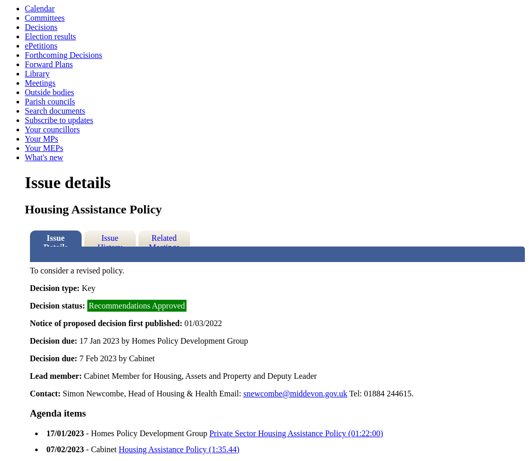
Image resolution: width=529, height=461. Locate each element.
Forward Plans (49, 64)
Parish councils (50, 101)
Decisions (41, 27)
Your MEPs (44, 148)
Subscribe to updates (59, 120)
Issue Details (55, 240)
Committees (45, 17)
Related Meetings (164, 240)
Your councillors (52, 129)
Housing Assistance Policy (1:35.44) (179, 449)
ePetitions (41, 45)
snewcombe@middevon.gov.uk (295, 393)
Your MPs (41, 138)
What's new (44, 157)
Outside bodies (49, 92)
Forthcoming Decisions (63, 55)
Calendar (40, 8)
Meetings (40, 83)
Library (37, 73)
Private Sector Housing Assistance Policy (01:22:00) (296, 433)
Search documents (55, 110)
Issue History (110, 240)
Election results (50, 36)
